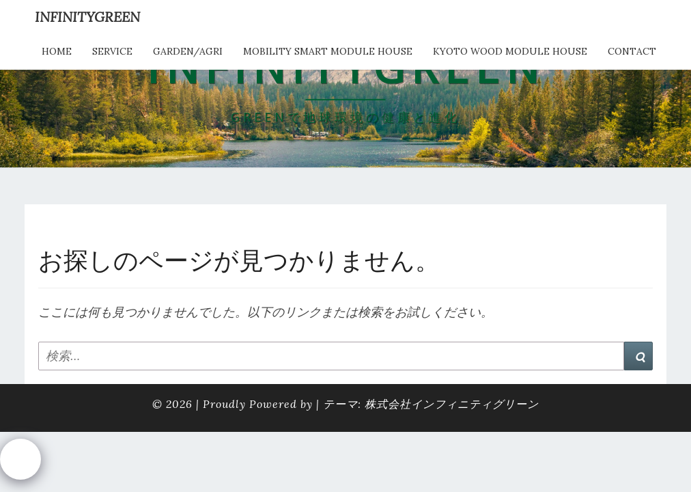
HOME (57, 51)
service (112, 51)
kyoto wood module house (510, 51)
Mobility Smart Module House (327, 51)
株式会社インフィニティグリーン (452, 404)
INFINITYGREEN (87, 16)
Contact (632, 51)
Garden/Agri (188, 51)
